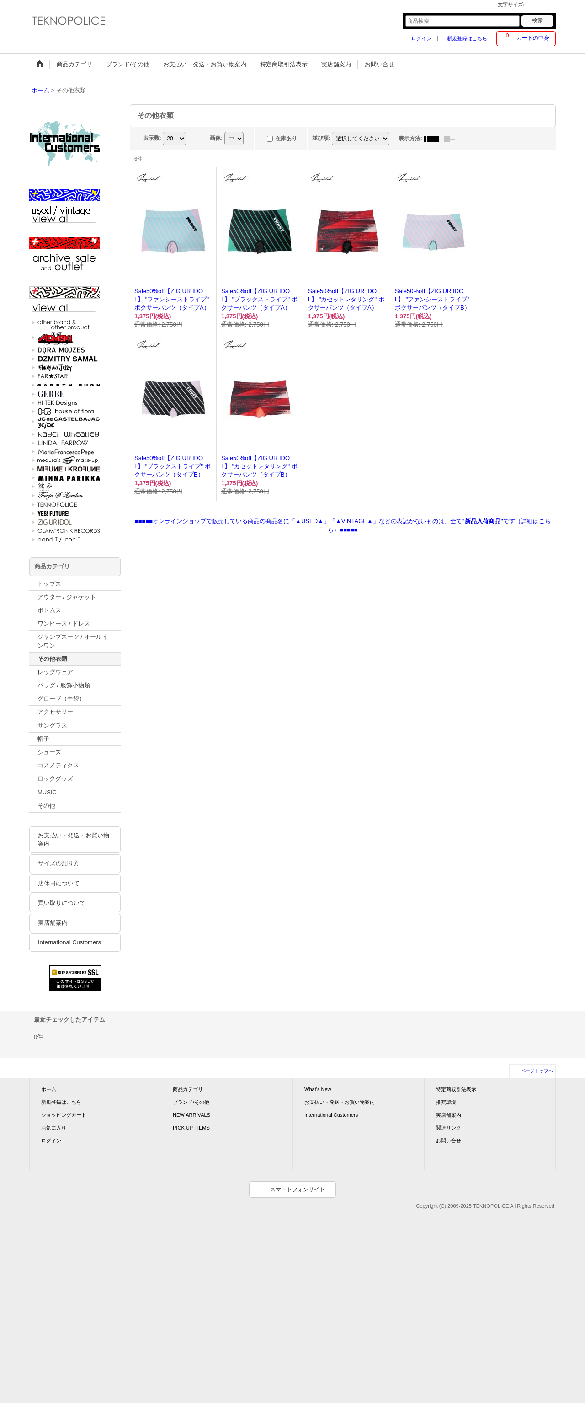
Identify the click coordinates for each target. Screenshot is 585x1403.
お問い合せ (448, 1140)
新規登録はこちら (467, 38)
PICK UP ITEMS (191, 1127)
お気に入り (53, 1127)
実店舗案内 (53, 922)
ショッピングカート (63, 1115)
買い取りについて (61, 903)
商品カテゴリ (188, 1089)
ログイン (421, 38)
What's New (317, 1089)
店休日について (59, 883)
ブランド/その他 (191, 1102)
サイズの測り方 (59, 863)
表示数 (152, 138)
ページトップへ (537, 1070)
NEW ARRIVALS (191, 1115)
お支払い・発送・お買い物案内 (73, 839)
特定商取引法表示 (456, 1089)
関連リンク (448, 1127)
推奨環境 (446, 1102)
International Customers (69, 942)
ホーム (48, 1089)
